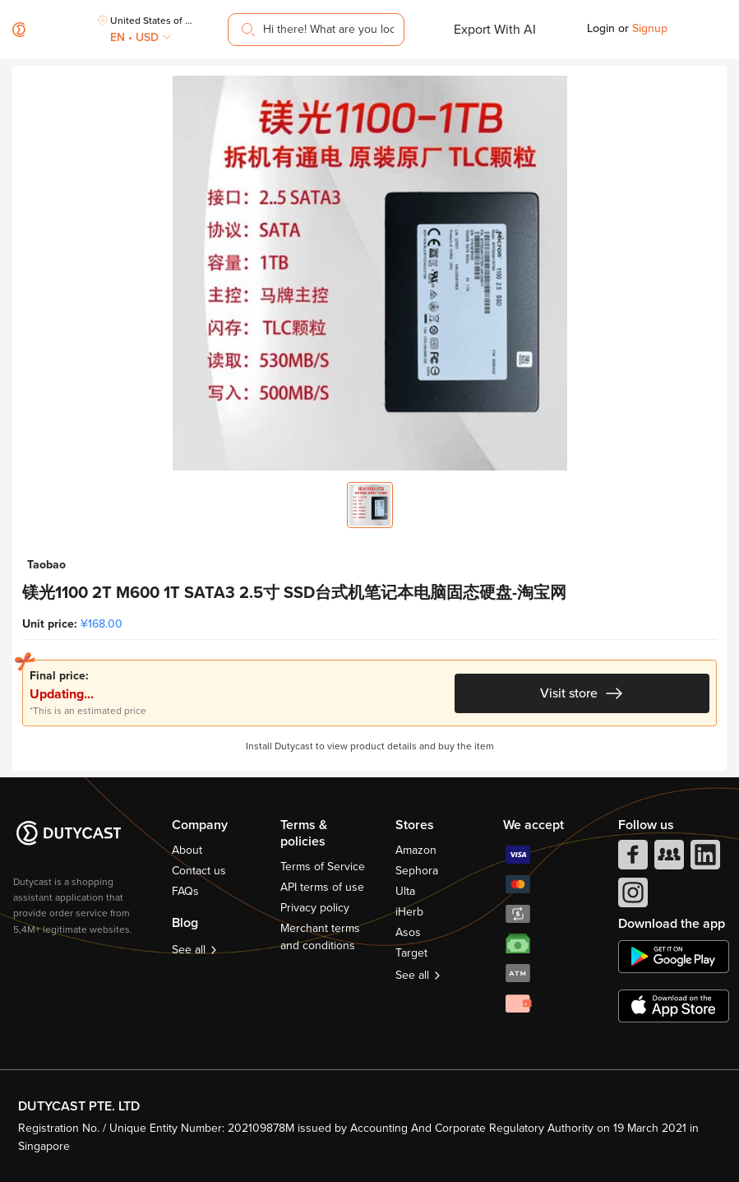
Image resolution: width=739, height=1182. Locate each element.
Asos (408, 932)
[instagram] (631, 896)
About (187, 850)
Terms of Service (322, 867)
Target (411, 953)
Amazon (415, 850)
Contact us (199, 871)
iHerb (409, 912)
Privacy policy (314, 908)
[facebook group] (667, 859)
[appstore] (673, 1006)
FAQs (185, 891)
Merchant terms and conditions (320, 937)
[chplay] (673, 957)
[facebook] (631, 859)
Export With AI (495, 29)
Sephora (416, 871)
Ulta (405, 891)
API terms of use (322, 887)
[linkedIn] (704, 859)
